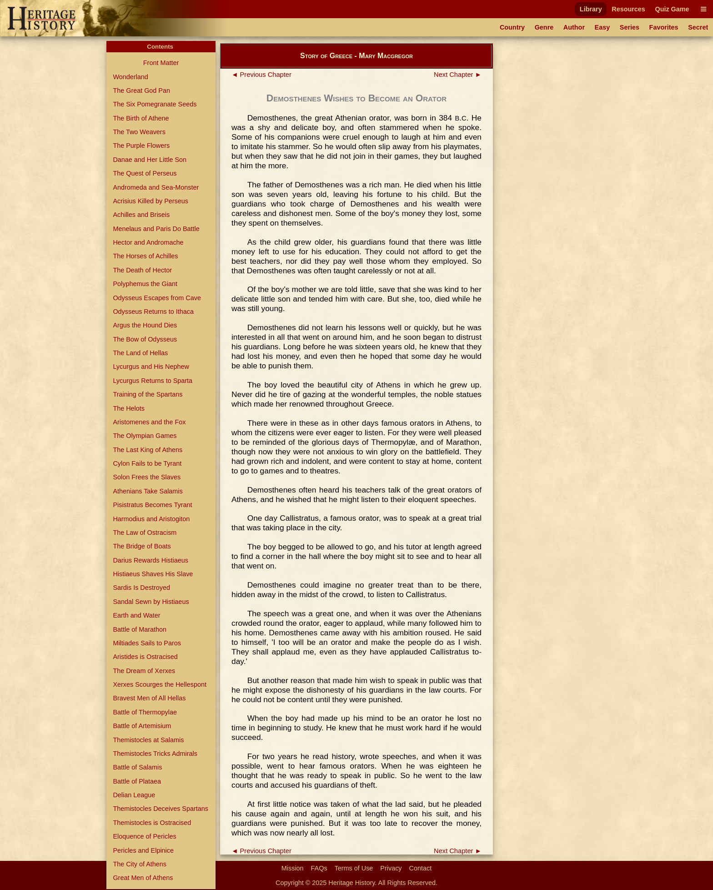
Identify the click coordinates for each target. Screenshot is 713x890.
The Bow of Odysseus (145, 339)
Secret (698, 27)
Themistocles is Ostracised (152, 822)
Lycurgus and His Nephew (151, 366)
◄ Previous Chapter (261, 74)
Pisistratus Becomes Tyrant (152, 504)
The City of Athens (139, 864)
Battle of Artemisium (142, 725)
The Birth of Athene (141, 118)
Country (512, 27)
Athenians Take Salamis (147, 491)
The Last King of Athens (147, 449)
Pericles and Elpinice (143, 850)
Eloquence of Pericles (144, 836)
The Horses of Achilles (145, 256)
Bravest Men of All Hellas (149, 698)
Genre (544, 27)
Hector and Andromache (148, 242)
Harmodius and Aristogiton (151, 519)
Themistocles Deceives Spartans (160, 808)
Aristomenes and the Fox (149, 422)
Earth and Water (136, 615)
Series (629, 27)
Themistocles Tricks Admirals (155, 753)
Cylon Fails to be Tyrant (147, 463)
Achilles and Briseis (141, 214)
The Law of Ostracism (144, 532)
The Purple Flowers (141, 145)
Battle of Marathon (139, 629)
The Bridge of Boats (142, 546)
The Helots (129, 408)
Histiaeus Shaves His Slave (153, 574)
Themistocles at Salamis (148, 740)
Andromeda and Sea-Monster (156, 187)
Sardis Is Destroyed (141, 587)
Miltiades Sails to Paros (147, 643)
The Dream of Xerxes (144, 670)
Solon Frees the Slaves (147, 477)
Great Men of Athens (143, 877)
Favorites (663, 27)
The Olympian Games (144, 435)
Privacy (391, 868)
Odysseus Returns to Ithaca (153, 311)
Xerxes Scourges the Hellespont (159, 684)
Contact (420, 868)
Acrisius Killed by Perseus (150, 201)
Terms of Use (354, 868)
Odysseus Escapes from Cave (157, 298)
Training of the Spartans (147, 394)
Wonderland (130, 76)
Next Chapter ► (458, 74)
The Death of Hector (142, 270)
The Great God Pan (141, 90)
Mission (292, 868)
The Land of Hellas (140, 353)
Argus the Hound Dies (145, 325)
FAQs (319, 868)
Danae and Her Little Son (149, 159)
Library (591, 9)
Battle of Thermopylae (145, 712)
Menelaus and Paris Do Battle (156, 228)
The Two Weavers (139, 132)
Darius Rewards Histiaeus (150, 560)
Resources (628, 9)
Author (574, 27)
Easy (602, 27)
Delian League (134, 795)
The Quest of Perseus (144, 173)
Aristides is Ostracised (145, 656)
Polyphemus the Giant (145, 283)
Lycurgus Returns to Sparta (152, 380)
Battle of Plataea (137, 781)
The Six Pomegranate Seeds (154, 104)
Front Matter (161, 62)
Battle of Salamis (137, 767)
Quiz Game (672, 9)
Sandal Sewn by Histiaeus (151, 601)
